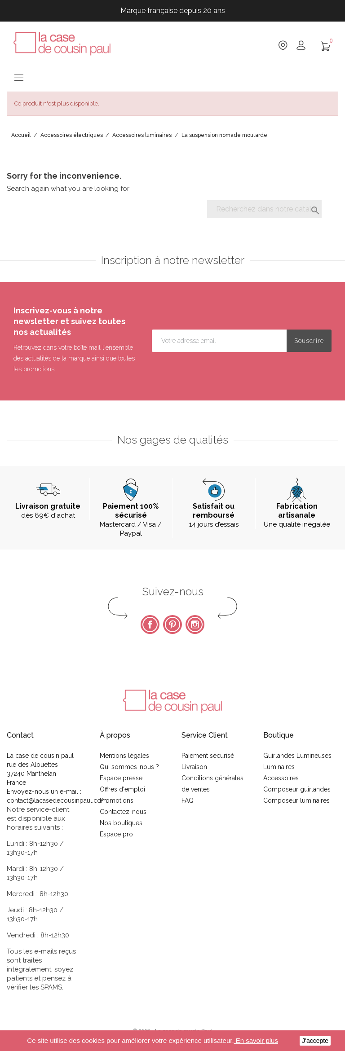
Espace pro (116, 834)
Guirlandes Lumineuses (297, 755)
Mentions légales (124, 755)
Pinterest (172, 624)
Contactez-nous (123, 811)
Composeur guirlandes (297, 789)
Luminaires (279, 766)
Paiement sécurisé (207, 755)
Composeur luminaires (296, 800)
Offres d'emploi (122, 789)
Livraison (194, 766)
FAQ (187, 800)
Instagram (195, 624)
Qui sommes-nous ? (129, 766)
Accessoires (281, 778)
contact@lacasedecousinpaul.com (57, 800)
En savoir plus (256, 1040)
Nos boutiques (121, 823)
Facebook (150, 624)
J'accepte (315, 1040)
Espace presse (121, 778)
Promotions (116, 800)
